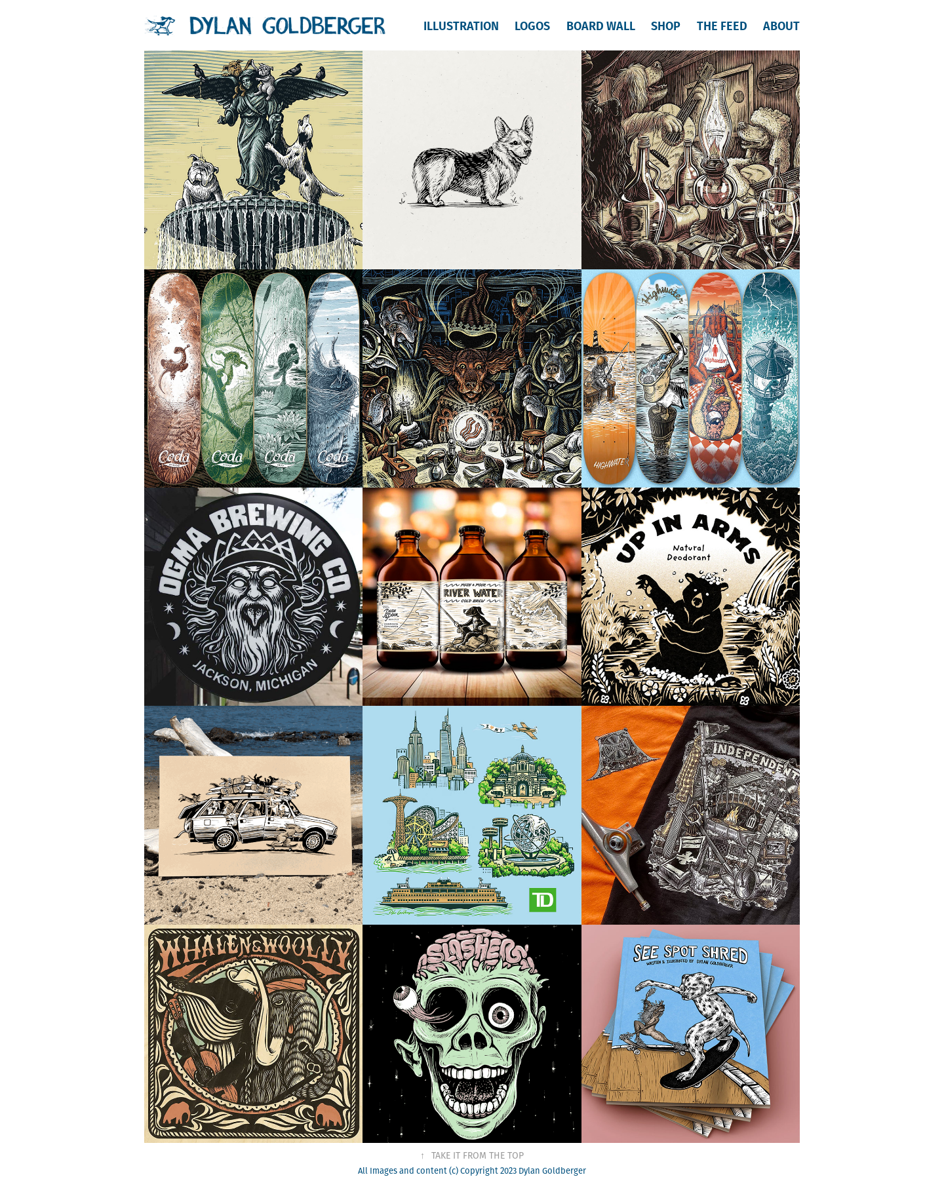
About (781, 25)
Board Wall (600, 25)
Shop (665, 25)
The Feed (722, 25)
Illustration (461, 25)
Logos (532, 25)
